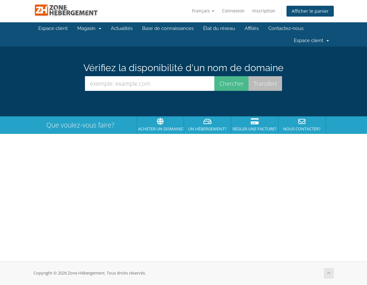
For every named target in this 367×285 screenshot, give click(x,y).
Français (203, 11)
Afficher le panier (310, 11)
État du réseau (219, 28)
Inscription (263, 11)
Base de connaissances (168, 28)
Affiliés (252, 28)
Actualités (122, 28)
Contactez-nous (285, 28)
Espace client (53, 28)
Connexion (233, 11)
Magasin (89, 28)
